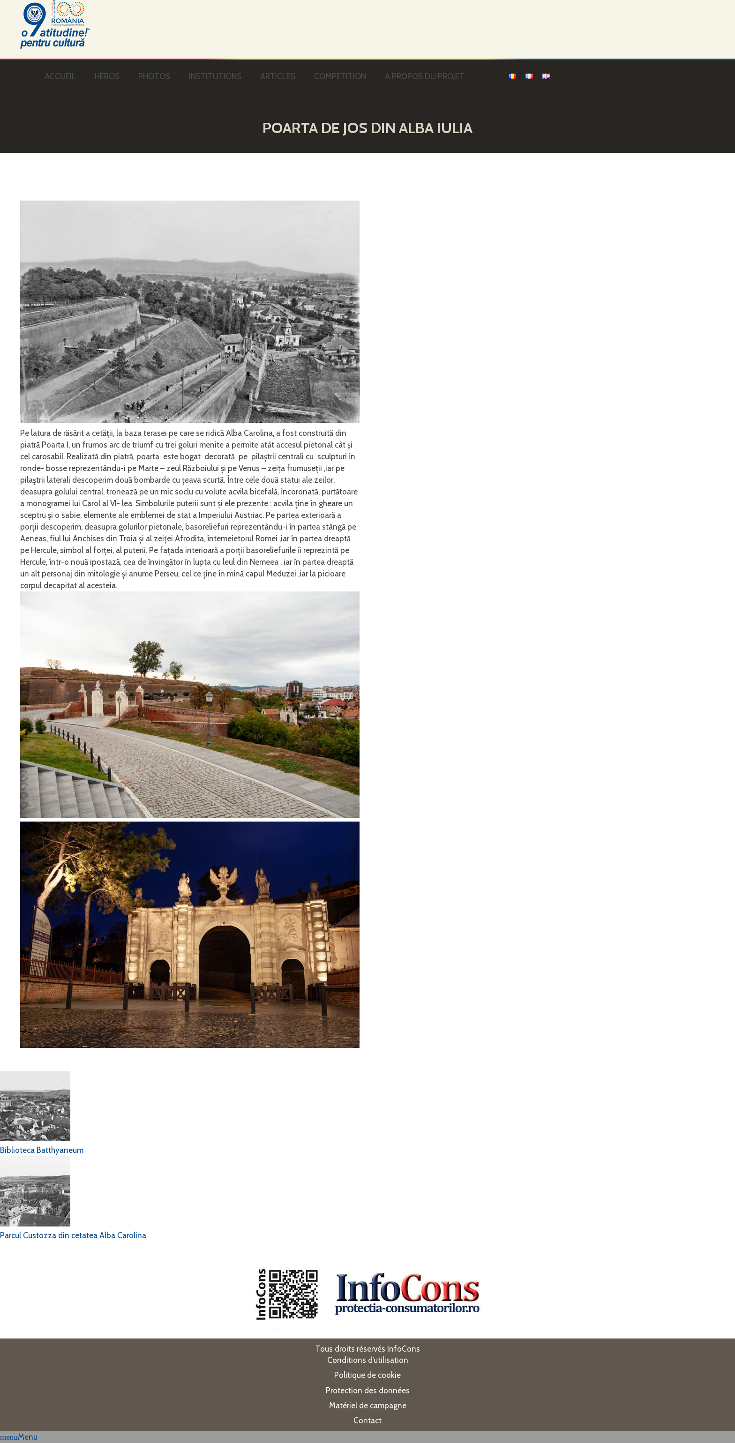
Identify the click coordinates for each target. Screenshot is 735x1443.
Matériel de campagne (367, 1405)
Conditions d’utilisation (367, 1360)
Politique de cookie (367, 1375)
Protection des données (368, 1390)
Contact (367, 1420)
